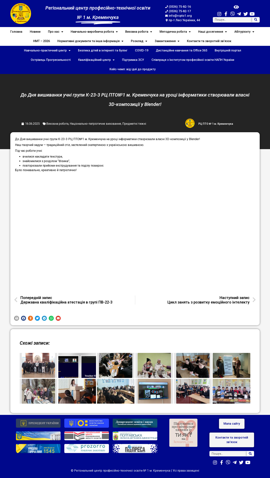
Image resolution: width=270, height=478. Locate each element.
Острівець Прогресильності (51, 60)
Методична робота (175, 31)
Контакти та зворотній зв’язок (209, 41)
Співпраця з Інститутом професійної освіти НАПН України (193, 60)
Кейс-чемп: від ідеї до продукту (133, 69)
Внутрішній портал (228, 50)
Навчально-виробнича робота (94, 31)
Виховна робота (138, 31)
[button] (16, 318)
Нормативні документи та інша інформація (90, 41)
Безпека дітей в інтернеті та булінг (103, 50)
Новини (35, 31)
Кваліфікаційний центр (96, 60)
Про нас (55, 31)
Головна (16, 31)
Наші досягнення (212, 31)
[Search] (255, 19)
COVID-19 (141, 50)
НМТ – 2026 (41, 41)
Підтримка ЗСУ (133, 60)
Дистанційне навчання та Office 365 (181, 50)
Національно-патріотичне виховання (95, 123)
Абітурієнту (244, 31)
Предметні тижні (134, 123)
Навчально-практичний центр (47, 50)
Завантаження (167, 41)
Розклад (139, 41)
